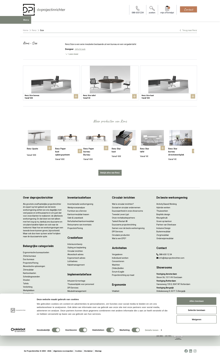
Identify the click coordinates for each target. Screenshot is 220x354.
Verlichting (27, 285)
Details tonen (151, 348)
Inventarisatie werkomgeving (80, 202)
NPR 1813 (116, 303)
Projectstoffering (30, 261)
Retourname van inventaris (79, 222)
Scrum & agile (118, 269)
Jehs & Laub (80, 49)
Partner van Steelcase (166, 222)
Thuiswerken (162, 209)
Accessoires (28, 295)
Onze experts (29, 311)
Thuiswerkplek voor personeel (80, 282)
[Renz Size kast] (168, 83)
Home (25, 30)
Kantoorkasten (29, 271)
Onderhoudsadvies (75, 308)
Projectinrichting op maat (123, 273)
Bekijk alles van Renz (110, 170)
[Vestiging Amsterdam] (176, 271)
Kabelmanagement (76, 263)
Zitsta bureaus (29, 254)
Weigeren (196, 338)
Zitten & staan (118, 292)
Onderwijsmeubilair (165, 236)
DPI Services (72, 285)
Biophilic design (163, 212)
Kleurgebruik (162, 216)
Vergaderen (117, 252)
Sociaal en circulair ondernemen (126, 205)
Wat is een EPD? (119, 236)
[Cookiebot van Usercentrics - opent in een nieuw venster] (18, 348)
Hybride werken (163, 205)
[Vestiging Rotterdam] (176, 278)
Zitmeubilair (28, 268)
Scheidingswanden (31, 274)
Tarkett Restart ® (120, 219)
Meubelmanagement (76, 289)
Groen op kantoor (164, 219)
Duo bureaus (28, 257)
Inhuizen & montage (76, 279)
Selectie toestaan (196, 328)
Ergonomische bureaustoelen (36, 250)
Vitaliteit (115, 289)
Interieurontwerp (74, 242)
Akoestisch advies (75, 252)
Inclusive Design (163, 226)
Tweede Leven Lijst (120, 212)
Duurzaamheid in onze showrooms (127, 209)
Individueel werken (120, 256)
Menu (27, 22)
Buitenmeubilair (163, 229)
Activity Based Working (166, 202)
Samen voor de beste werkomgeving (128, 226)
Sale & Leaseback (75, 216)
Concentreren (118, 259)
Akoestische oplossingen (34, 264)
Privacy (115, 296)
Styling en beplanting (76, 245)
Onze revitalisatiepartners (123, 216)
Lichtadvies (72, 259)
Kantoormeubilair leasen (78, 212)
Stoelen (26, 278)
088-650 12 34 (164, 252)
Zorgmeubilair (162, 233)
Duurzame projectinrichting (124, 222)
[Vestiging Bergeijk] (176, 285)
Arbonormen (117, 299)
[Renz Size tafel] (110, 83)
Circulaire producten (121, 233)
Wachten (116, 263)
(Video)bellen (118, 266)
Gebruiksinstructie (75, 305)
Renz (34, 30)
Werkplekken (28, 288)
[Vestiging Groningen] (176, 292)
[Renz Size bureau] (51, 83)
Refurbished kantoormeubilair (80, 219)
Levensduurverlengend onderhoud (82, 312)
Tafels (26, 281)
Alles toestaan (196, 319)
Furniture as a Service (77, 209)
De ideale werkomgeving (123, 310)
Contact (188, 9)
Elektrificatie (28, 292)
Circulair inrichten (75, 249)
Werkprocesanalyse (76, 205)
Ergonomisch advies (76, 256)
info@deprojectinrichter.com (170, 256)
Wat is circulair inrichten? (123, 202)
